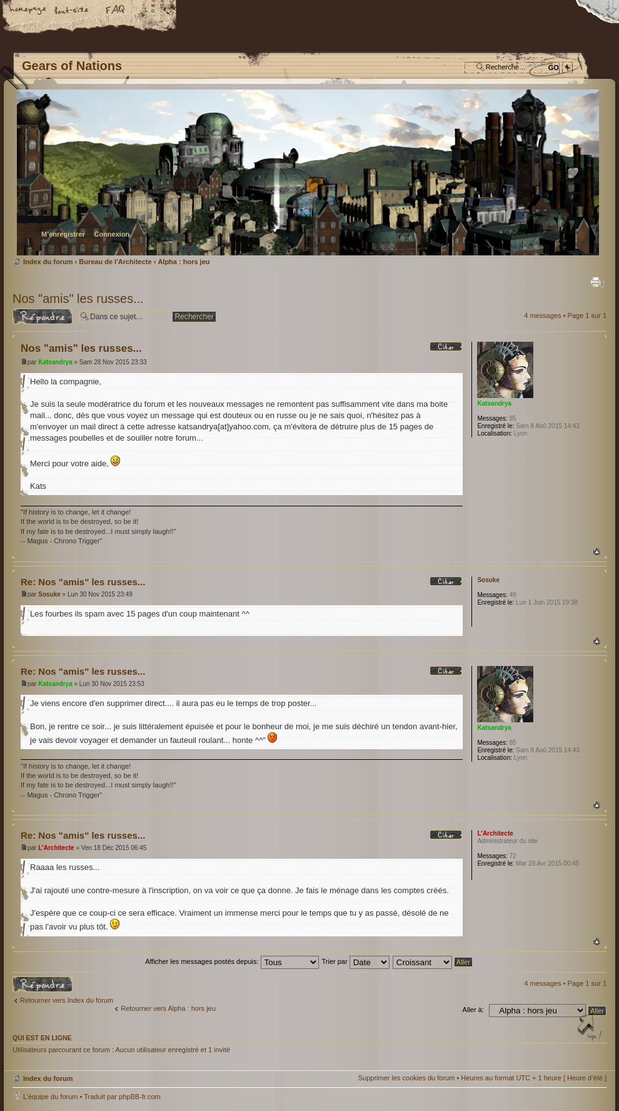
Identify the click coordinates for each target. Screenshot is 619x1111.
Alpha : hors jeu (183, 261)
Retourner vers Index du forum (66, 1000)
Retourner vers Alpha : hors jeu (168, 1008)
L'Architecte (56, 847)
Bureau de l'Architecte (115, 261)
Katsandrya (55, 362)
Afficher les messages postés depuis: (231, 961)
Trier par (355, 961)
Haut (596, 551)
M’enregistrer (63, 234)
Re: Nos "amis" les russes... (83, 581)
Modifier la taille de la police (72, 10)
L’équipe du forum (50, 1096)
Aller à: (473, 1009)
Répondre (43, 316)
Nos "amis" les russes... (78, 298)
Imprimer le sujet (598, 282)
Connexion (111, 234)
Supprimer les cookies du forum (406, 1078)
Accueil (28, 10)
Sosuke (49, 594)
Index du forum (308, 172)
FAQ (116, 10)
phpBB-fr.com (140, 1096)
